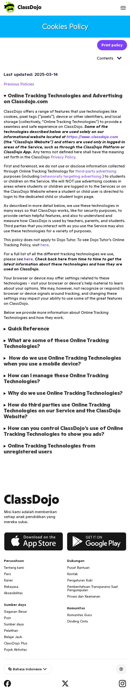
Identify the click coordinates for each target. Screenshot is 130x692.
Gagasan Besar (15, 611)
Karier (8, 580)
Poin (7, 618)
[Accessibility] (121, 669)
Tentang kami (14, 567)
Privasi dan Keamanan (83, 596)
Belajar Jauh (13, 637)
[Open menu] (123, 8)
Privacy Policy (63, 156)
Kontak (72, 574)
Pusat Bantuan (78, 567)
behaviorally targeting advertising (70, 176)
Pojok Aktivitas (15, 649)
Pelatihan (11, 630)
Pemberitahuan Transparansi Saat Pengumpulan (92, 588)
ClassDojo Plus (15, 643)
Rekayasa (11, 586)
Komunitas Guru (79, 615)
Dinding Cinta (77, 621)
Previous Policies (19, 83)
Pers (7, 574)
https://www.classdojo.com (92, 136)
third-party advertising (95, 171)
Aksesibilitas (13, 593)
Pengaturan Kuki (79, 580)
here (44, 244)
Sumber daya (14, 624)
